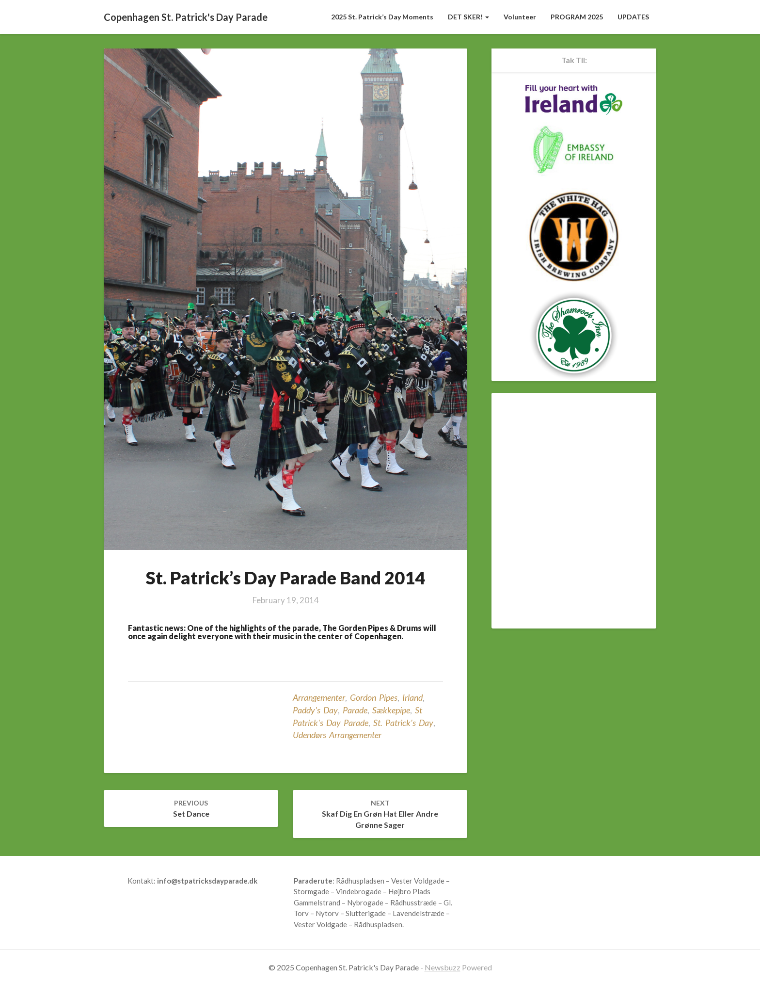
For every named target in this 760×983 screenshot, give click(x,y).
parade (355, 710)
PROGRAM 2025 (577, 17)
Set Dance (191, 808)
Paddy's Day (315, 710)
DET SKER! (468, 17)
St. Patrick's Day (403, 722)
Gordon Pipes (373, 697)
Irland (412, 697)
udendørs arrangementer (337, 734)
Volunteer (520, 17)
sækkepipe (391, 710)
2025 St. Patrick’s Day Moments (382, 17)
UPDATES (633, 17)
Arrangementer (319, 697)
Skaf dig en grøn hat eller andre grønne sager (380, 814)
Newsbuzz (442, 967)
